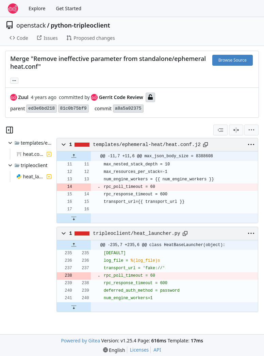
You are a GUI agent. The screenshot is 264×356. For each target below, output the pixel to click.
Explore (37, 8)
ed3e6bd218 (41, 108)
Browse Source (232, 60)
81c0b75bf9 (73, 108)
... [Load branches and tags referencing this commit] (14, 80)
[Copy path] (205, 144)
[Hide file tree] (9, 130)
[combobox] (220, 130)
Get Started (68, 8)
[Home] (12, 8)
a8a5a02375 (128, 108)
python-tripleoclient (80, 25)
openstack (31, 25)
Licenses (139, 349)
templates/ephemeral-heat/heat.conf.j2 (146, 144)
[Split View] (236, 130)
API (157, 349)
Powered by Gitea (80, 340)
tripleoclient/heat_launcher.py (136, 233)
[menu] (251, 130)
